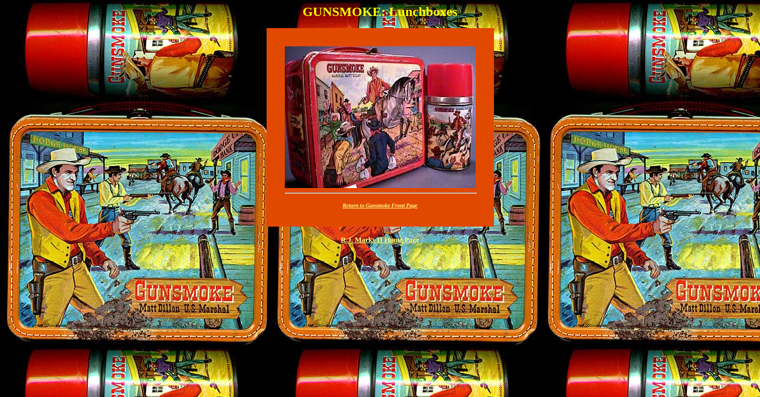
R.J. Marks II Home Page (380, 239)
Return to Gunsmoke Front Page (380, 205)
